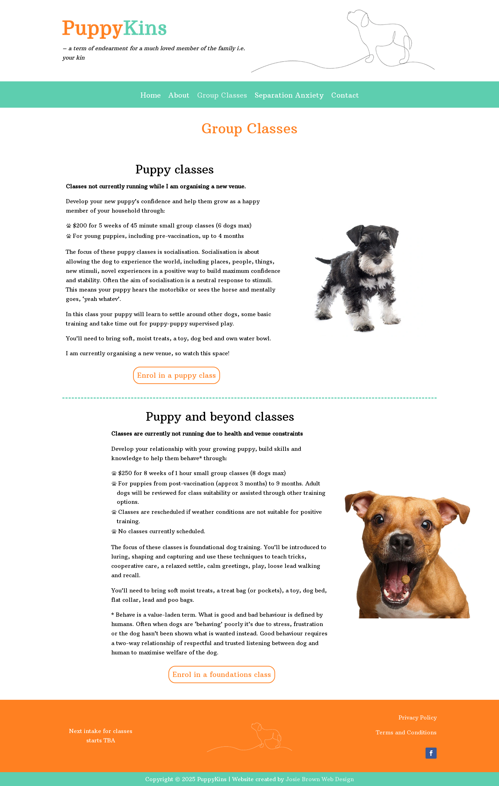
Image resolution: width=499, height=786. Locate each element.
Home (150, 96)
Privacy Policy (418, 717)
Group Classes (222, 96)
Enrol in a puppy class (176, 375)
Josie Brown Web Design (320, 779)
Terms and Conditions (406, 732)
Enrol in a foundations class (222, 674)
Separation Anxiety (289, 96)
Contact (345, 96)
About (179, 96)
